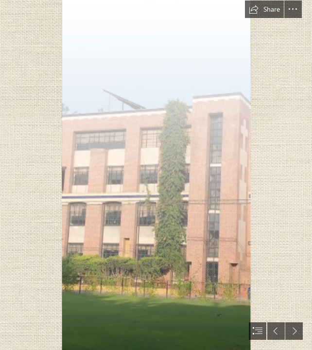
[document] (156, 175)
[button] (264, 9)
